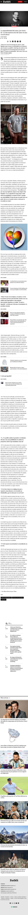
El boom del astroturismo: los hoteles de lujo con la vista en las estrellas (14, 845)
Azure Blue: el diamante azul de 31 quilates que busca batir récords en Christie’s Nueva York (13, 746)
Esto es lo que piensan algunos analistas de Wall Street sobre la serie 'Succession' (17, 314)
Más (15, 623)
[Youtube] (16, 903)
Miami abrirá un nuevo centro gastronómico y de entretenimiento (18, 368)
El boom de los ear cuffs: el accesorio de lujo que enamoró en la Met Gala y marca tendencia (14, 821)
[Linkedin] (18, 903)
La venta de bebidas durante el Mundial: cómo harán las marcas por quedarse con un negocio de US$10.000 (13, 771)
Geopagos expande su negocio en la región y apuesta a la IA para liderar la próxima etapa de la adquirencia (16, 668)
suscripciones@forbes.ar (10, 891)
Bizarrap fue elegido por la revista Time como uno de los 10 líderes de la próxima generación (13, 384)
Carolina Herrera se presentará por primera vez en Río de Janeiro (18, 282)
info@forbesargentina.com (8, 887)
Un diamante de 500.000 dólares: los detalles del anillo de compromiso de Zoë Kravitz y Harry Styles (14, 721)
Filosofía (3, 599)
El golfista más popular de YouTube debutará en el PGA (14, 797)
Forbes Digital (4, 36)
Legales (11, 898)
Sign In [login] (25, 1)
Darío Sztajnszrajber (6, 597)
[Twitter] (12, 903)
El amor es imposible (18, 597)
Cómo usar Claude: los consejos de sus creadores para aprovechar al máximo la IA (16, 629)
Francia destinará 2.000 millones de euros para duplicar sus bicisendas (18, 289)
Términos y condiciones (5, 898)
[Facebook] (10, 903)
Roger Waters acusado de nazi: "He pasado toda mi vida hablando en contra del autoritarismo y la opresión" (18, 321)
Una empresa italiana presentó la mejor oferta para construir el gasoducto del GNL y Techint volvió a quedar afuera (16, 650)
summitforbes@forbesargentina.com (10, 889)
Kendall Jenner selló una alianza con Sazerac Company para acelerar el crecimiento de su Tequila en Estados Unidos (13, 871)
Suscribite (20, 1)
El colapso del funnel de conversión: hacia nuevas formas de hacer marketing (16, 659)
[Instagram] (14, 903)
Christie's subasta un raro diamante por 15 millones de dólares (18, 361)
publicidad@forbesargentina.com (10, 885)
